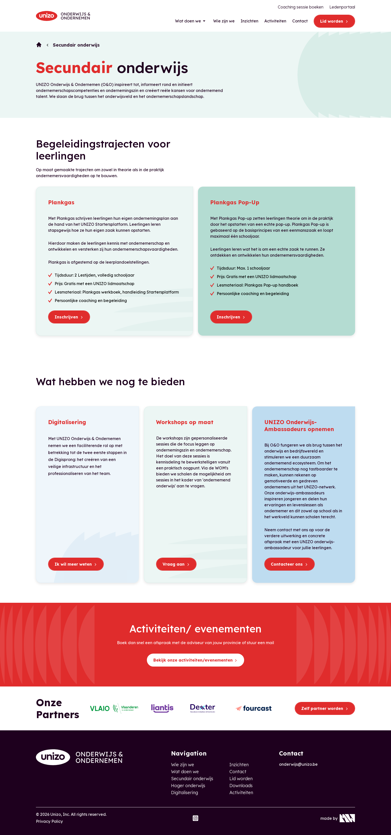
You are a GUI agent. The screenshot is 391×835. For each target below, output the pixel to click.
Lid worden (241, 778)
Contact (300, 20)
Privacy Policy (49, 821)
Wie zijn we (224, 20)
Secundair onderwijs (192, 778)
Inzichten (249, 20)
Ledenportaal (342, 6)
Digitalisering (184, 792)
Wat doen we (188, 20)
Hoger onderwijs (188, 785)
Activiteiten (275, 20)
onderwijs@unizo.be (298, 764)
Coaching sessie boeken (300, 6)
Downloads (241, 785)
